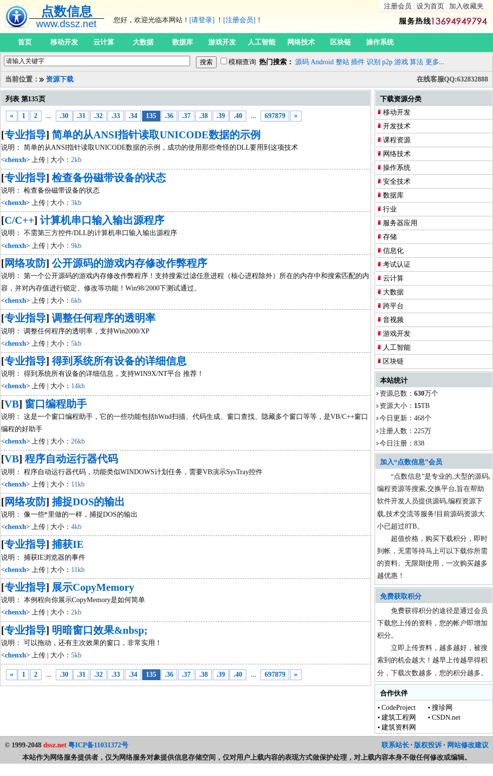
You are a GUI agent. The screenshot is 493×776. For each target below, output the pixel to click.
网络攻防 (25, 263)
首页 (25, 42)
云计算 (103, 42)
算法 (416, 62)
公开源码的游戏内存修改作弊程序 (129, 263)
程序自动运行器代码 (71, 459)
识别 (373, 62)
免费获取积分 (400, 596)
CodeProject (398, 707)
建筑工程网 (398, 717)
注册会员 (398, 6)
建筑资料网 (398, 727)
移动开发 (64, 42)
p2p (387, 62)
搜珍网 (442, 707)
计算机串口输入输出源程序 (102, 220)
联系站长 (395, 745)
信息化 (393, 250)
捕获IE (67, 544)
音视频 (393, 320)
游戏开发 (222, 42)
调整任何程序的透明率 (103, 318)
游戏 (401, 62)
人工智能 (261, 42)
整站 (342, 62)
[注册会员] (239, 20)
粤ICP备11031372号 (98, 745)
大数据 (143, 42)
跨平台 (393, 306)
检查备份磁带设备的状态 (109, 178)
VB (11, 404)
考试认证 (397, 264)
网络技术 (301, 42)
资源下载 (60, 79)
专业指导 (25, 135)
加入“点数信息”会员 (411, 462)
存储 (390, 237)
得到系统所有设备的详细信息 (119, 361)
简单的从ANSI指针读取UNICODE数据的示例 (156, 135)
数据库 (182, 42)
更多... (435, 62)
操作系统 (380, 42)
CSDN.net (446, 717)
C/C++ (19, 220)
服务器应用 (400, 223)
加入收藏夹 (466, 6)
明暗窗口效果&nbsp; (100, 630)
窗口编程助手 (56, 404)
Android (322, 62)
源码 (302, 62)
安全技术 (397, 181)
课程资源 (397, 140)
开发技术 (397, 126)
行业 (390, 209)
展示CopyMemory (93, 587)
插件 (358, 62)
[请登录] (202, 20)
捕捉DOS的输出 (88, 502)
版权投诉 (428, 745)
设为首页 (430, 6)
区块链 (340, 42)
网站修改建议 (468, 745)
